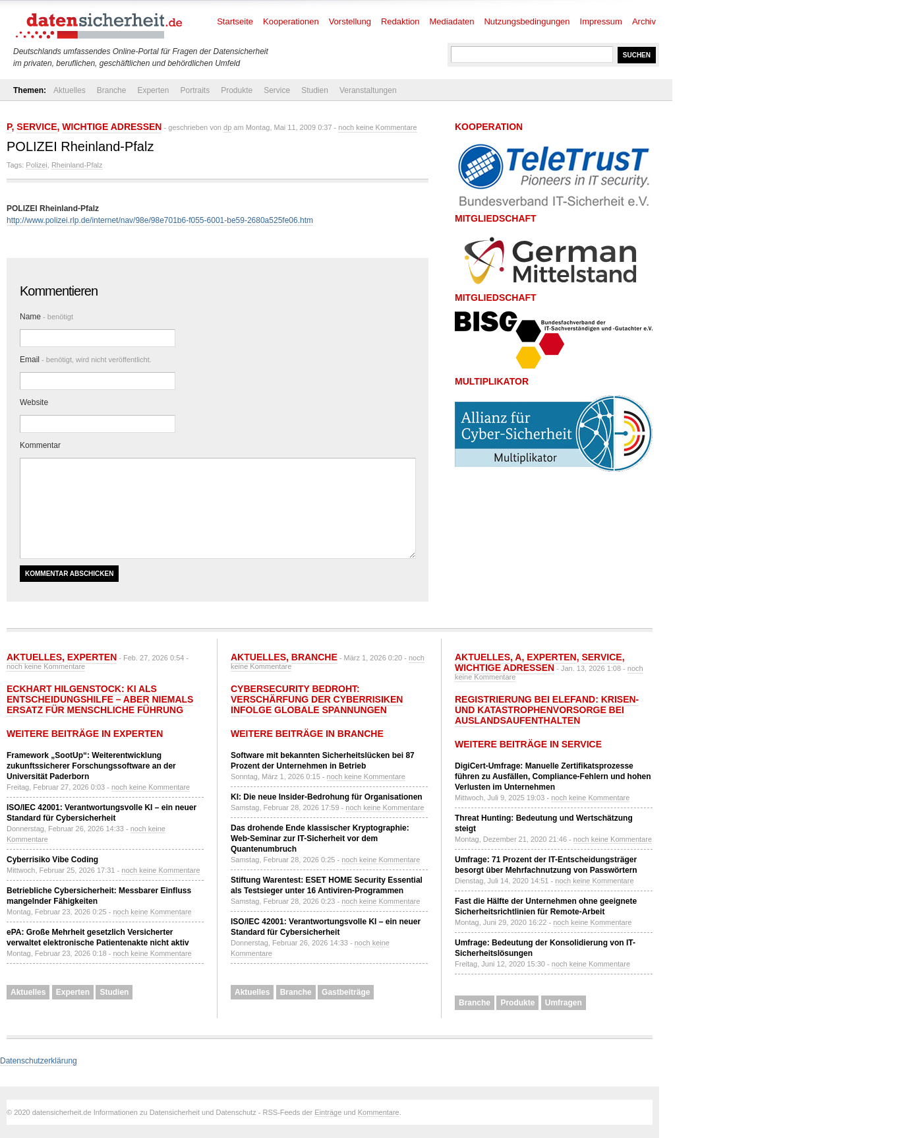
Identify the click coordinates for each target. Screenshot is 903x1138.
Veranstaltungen (368, 90)
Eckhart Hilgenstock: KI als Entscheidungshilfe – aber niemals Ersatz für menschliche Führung (100, 699)
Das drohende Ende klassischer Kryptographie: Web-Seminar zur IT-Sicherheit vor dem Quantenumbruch (320, 838)
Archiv (644, 21)
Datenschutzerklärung (38, 1060)
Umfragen (563, 1002)
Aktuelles (69, 90)
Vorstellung (350, 21)
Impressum (601, 21)
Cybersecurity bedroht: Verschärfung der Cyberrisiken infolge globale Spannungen (317, 699)
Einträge (327, 1112)
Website (34, 402)
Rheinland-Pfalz (77, 165)
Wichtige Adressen (111, 126)
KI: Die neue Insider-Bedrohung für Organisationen (326, 797)
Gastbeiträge (346, 992)
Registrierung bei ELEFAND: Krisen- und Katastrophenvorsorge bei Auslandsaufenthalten (547, 710)
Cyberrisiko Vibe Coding (52, 859)
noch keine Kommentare (377, 127)
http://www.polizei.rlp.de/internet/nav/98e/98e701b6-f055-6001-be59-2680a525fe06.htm (160, 220)
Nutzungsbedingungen (526, 21)
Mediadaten (452, 21)
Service (277, 90)
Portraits (195, 90)
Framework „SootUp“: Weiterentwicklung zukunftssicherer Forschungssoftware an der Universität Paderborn (91, 766)
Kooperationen (291, 21)
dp (227, 127)
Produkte (236, 90)
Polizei (36, 165)
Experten (153, 90)
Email (86, 359)
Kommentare (378, 1112)
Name (46, 316)
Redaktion (400, 21)
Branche (112, 90)
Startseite (235, 21)
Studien (314, 90)
